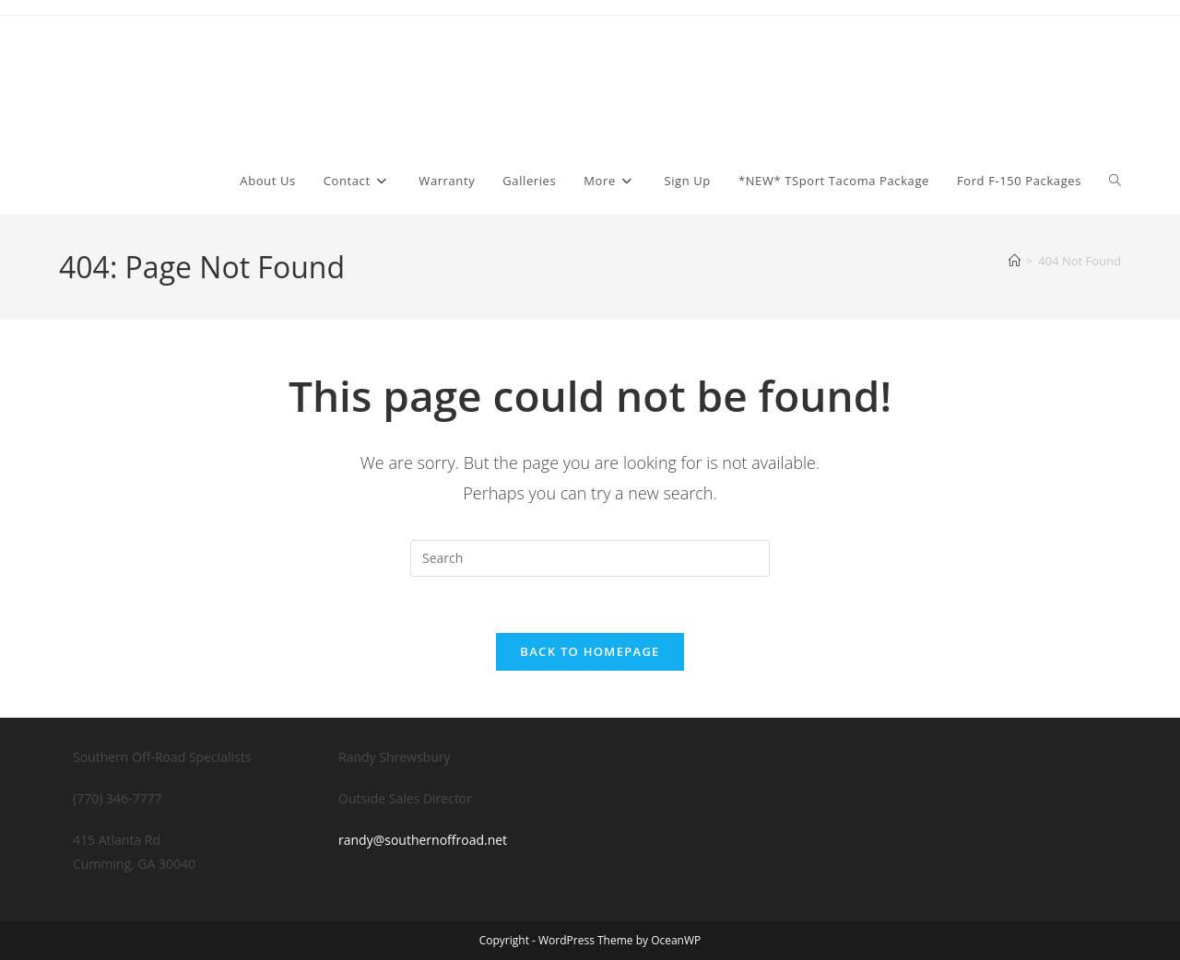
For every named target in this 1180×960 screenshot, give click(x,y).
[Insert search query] (590, 558)
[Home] (1015, 260)
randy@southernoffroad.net (422, 840)
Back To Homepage (589, 651)
